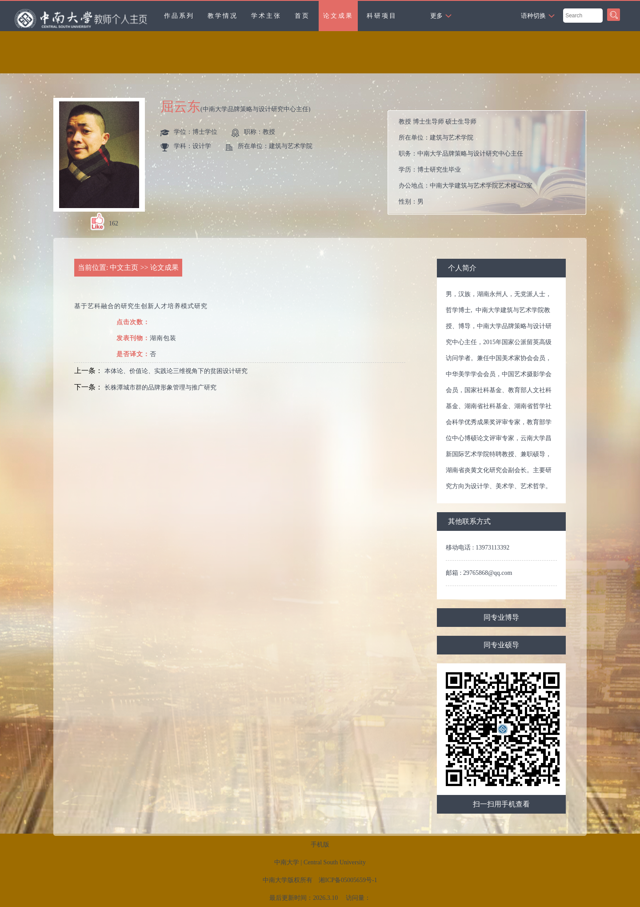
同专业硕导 (501, 645)
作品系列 (179, 15)
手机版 (320, 844)
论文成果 (338, 15)
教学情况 (223, 15)
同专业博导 (501, 617)
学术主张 (266, 15)
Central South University (335, 862)
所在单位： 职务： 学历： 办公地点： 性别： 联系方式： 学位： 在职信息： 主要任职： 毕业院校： (490, 162)
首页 (302, 15)
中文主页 (124, 267)
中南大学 (286, 862)
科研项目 (382, 15)
